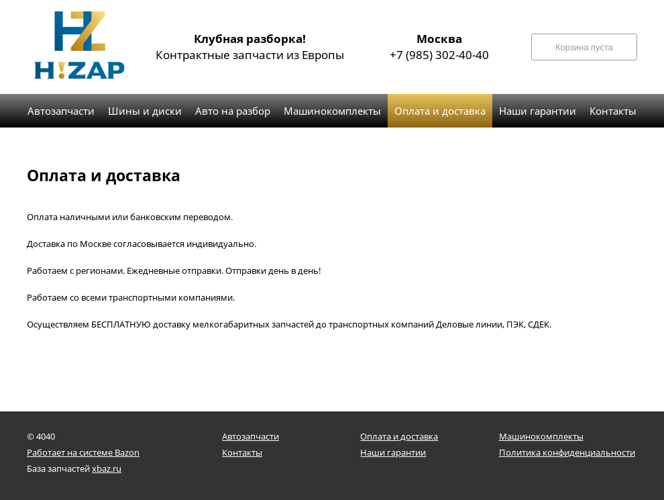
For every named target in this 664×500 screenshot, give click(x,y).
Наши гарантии (393, 452)
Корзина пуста (584, 47)
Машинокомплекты (541, 436)
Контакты (242, 452)
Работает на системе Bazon (83, 452)
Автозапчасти (250, 436)
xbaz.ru (106, 468)
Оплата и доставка (399, 436)
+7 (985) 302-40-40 (439, 46)
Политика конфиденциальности (567, 452)
